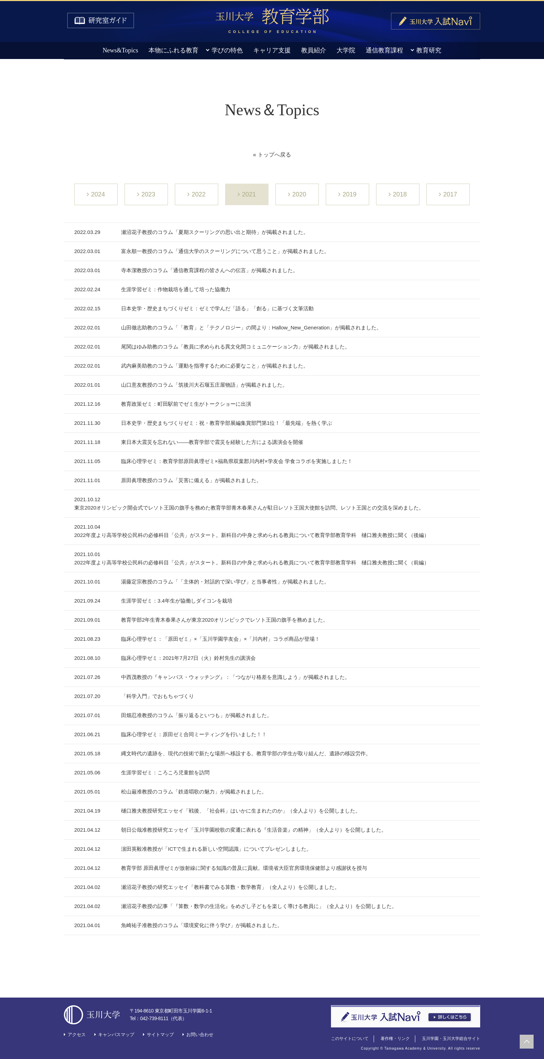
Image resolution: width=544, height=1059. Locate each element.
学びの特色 (227, 50)
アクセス (77, 1034)
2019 (349, 194)
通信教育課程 (384, 50)
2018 (400, 194)
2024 (98, 194)
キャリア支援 (272, 50)
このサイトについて (349, 1038)
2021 (249, 194)
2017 (450, 194)
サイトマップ (160, 1034)
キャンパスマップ (116, 1034)
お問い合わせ (199, 1034)
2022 (198, 194)
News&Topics (120, 50)
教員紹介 (313, 50)
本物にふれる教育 (173, 50)
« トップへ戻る (272, 155)
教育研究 (428, 50)
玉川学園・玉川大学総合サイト (451, 1038)
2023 (148, 194)
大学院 (346, 50)
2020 (299, 194)
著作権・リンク (395, 1038)
